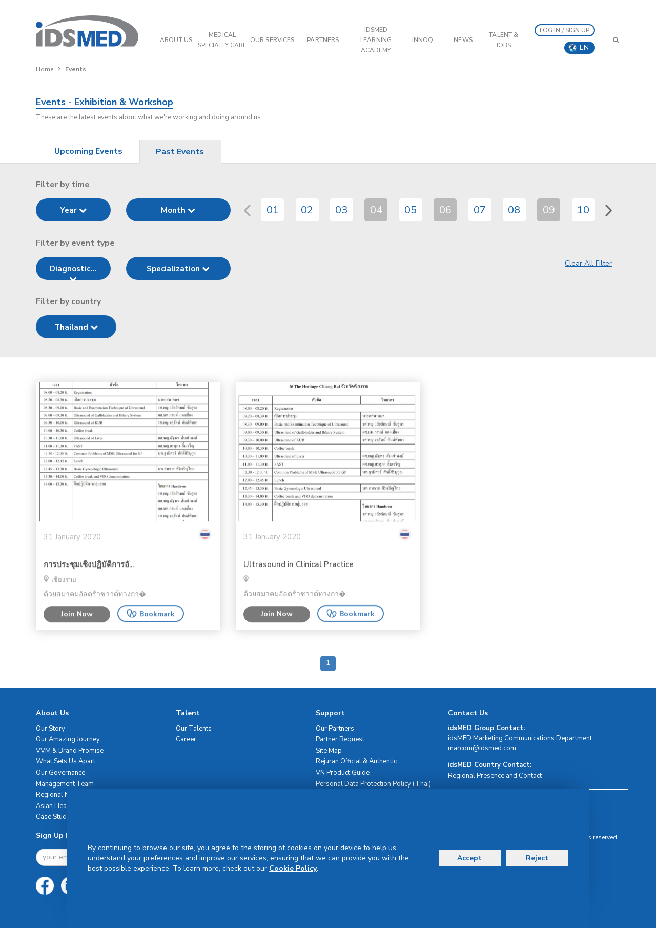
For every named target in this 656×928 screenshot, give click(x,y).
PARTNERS (323, 40)
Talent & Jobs (503, 40)
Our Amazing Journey (68, 739)
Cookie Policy (293, 868)
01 (272, 210)
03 (341, 210)
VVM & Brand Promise (70, 750)
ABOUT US (176, 40)
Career (186, 739)
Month (178, 210)
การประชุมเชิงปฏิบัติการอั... (89, 584)
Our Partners (335, 728)
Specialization (178, 269)
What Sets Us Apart (65, 761)
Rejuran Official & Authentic (356, 761)
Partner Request (340, 739)
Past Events (180, 151)
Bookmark (151, 633)
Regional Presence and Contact (495, 775)
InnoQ (423, 40)
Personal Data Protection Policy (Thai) (373, 784)
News (463, 40)
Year (73, 210)
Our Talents (194, 728)
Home (44, 69)
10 (583, 210)
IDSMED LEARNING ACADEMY (376, 40)
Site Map (329, 750)
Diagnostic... (73, 272)
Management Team (65, 784)
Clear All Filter (588, 263)
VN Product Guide (343, 772)
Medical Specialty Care (222, 40)
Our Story (50, 728)
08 (514, 210)
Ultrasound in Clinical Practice (298, 584)
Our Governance (60, 772)
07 (480, 210)
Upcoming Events (88, 151)
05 (410, 210)
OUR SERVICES (272, 40)
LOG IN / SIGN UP (565, 30)
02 (307, 210)
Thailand (76, 327)
